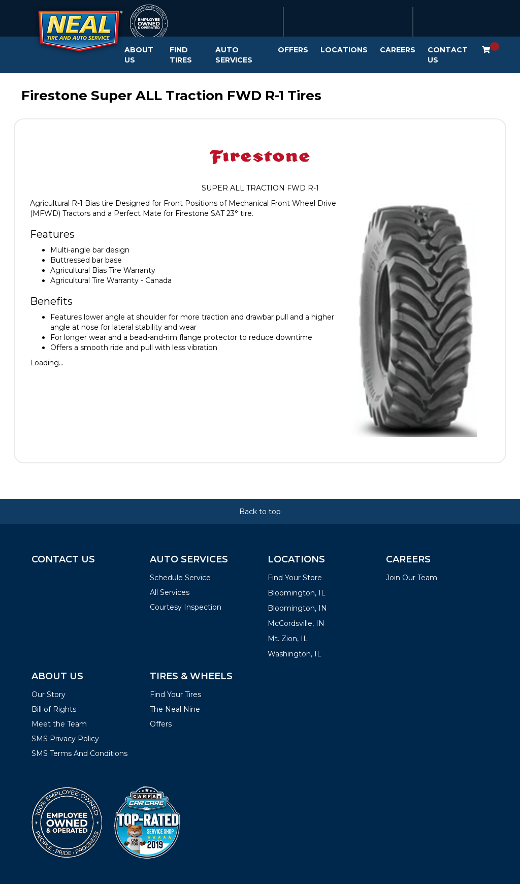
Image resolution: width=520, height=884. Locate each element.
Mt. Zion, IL (288, 638)
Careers (397, 49)
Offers (293, 49)
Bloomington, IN (297, 608)
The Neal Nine (175, 709)
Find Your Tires (175, 694)
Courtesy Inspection (185, 607)
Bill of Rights (53, 709)
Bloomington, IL (297, 592)
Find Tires (181, 55)
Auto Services (233, 55)
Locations (344, 49)
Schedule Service (180, 577)
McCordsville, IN (296, 623)
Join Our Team (411, 577)
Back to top (260, 511)
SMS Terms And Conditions (79, 753)
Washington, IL (294, 653)
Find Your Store (295, 577)
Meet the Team (59, 724)
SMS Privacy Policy (65, 738)
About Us (138, 55)
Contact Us (448, 55)
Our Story (48, 694)
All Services (169, 592)
